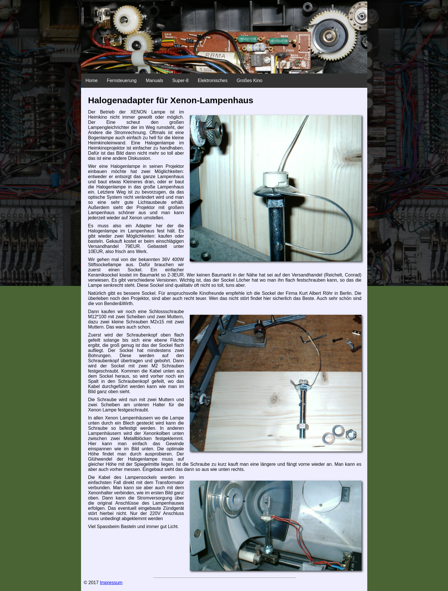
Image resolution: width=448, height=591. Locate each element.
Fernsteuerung (122, 80)
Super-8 (180, 80)
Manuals (154, 80)
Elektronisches (213, 80)
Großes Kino (250, 80)
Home (92, 80)
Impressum (111, 582)
